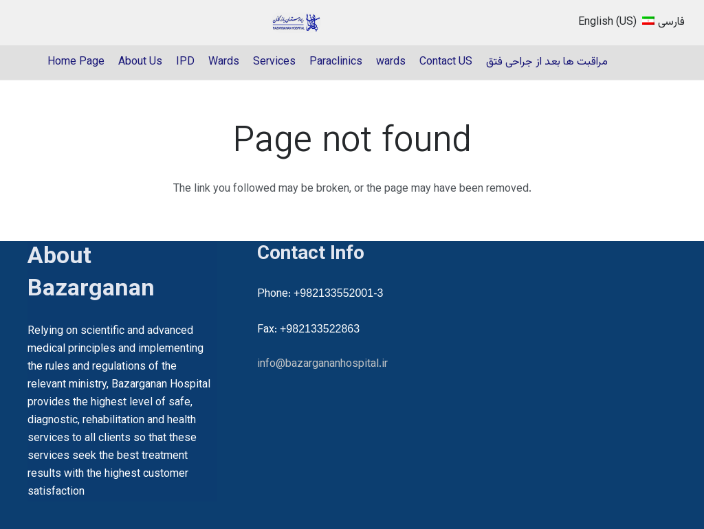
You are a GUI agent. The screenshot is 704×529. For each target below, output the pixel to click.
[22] (296, 22)
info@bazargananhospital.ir (322, 364)
